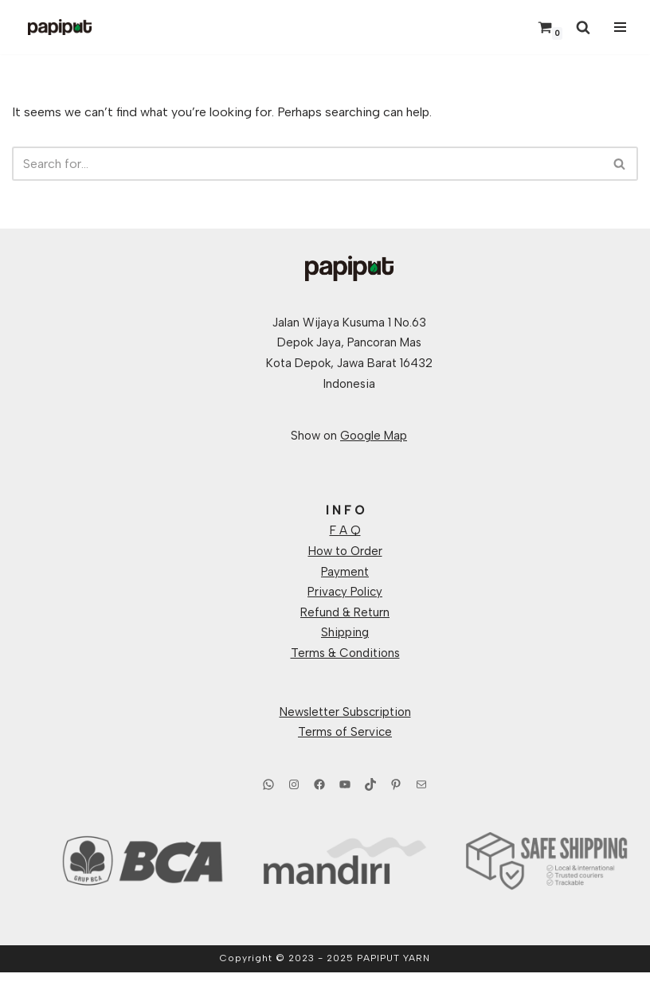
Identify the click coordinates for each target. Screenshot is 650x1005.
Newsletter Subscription (345, 712)
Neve (252, 988)
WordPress (380, 988)
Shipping (345, 632)
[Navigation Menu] (618, 27)
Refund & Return (345, 612)
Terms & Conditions (345, 653)
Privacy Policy (344, 592)
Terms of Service (345, 732)
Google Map (373, 435)
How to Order (345, 551)
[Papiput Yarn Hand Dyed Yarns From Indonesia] (60, 27)
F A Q (345, 530)
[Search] (583, 27)
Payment (345, 572)
